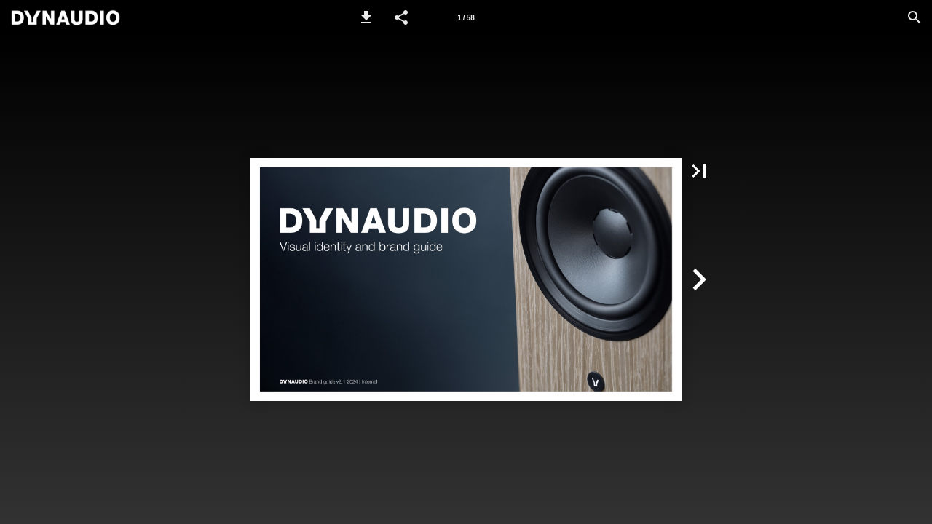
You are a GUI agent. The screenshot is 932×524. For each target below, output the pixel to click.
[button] (366, 17)
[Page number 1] (466, 17)
